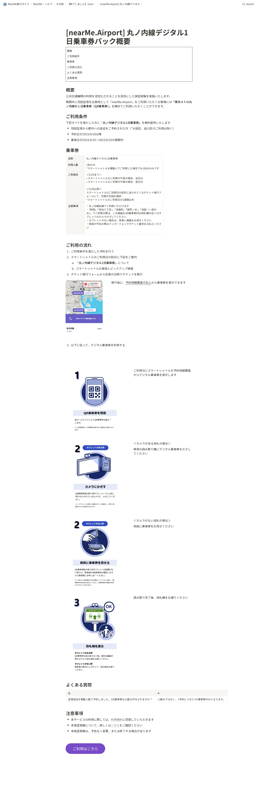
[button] (16, 4)
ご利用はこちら (85, 748)
